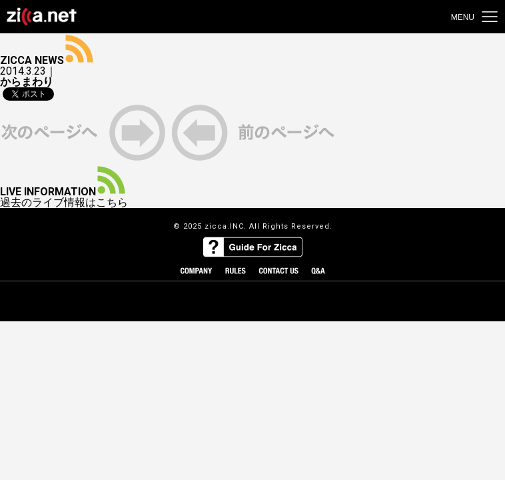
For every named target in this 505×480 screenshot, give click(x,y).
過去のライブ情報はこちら (64, 202)
